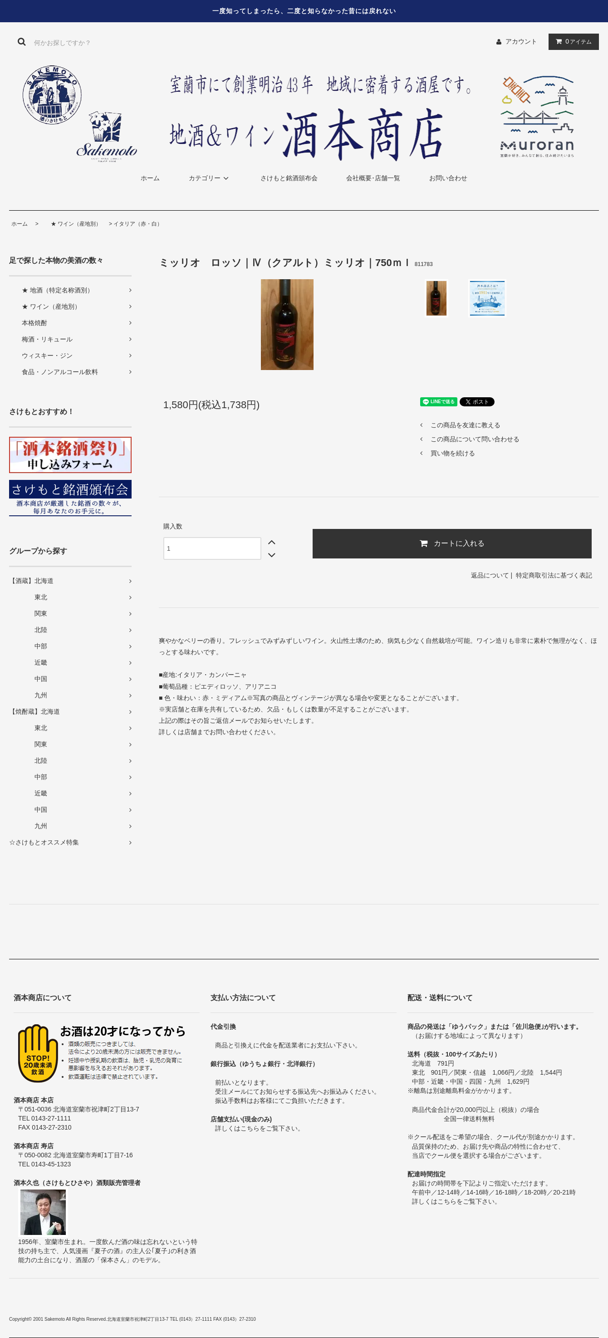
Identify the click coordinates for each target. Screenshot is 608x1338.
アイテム (572, 41)
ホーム (150, 178)
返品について (490, 575)
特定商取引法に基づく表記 (554, 575)
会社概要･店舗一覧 (373, 178)
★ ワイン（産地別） (70, 224)
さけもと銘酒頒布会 (289, 178)
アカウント (521, 41)
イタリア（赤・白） (137, 224)
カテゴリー (210, 178)
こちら (250, 1128)
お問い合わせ (448, 178)
